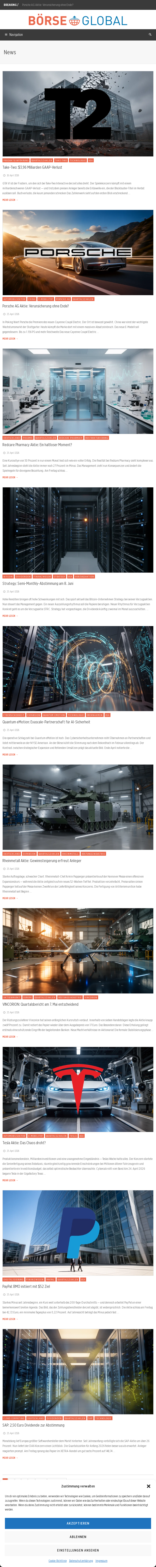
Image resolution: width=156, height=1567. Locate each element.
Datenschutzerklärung (81, 1561)
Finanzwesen (42, 576)
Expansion (33, 715)
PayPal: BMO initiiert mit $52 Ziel (26, 1286)
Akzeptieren (78, 1523)
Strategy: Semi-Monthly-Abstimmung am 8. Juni (37, 583)
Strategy (59, 576)
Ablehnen (78, 1537)
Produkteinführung (16, 160)
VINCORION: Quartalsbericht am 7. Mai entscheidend (40, 1004)
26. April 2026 (10, 175)
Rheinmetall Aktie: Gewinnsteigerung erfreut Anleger (41, 860)
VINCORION (91, 997)
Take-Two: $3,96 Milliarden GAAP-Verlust (32, 167)
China (31, 299)
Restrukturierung (96, 437)
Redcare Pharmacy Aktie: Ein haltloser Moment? (37, 444)
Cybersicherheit (13, 715)
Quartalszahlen (41, 160)
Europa (27, 997)
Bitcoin (8, 576)
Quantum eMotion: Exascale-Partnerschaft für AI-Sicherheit (46, 721)
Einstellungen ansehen (78, 1550)
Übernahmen (95, 715)
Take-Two (61, 160)
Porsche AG (63, 299)
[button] (148, 1486)
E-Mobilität (45, 299)
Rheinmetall (70, 853)
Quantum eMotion (54, 715)
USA (91, 160)
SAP (90, 1418)
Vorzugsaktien (84, 576)
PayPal (51, 1279)
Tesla (73, 1135)
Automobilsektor (14, 299)
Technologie (78, 160)
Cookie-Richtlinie (58, 1561)
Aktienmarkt (11, 997)
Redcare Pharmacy (70, 437)
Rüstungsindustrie (93, 853)
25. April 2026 (10, 314)
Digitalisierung (13, 1279)
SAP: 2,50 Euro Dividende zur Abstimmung (33, 1425)
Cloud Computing (13, 1418)
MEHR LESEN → (10, 199)
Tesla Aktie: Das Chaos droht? (24, 1142)
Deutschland (11, 437)
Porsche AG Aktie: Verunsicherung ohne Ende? (47, 5)
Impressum (101, 1561)
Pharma (27, 437)
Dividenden (23, 576)
